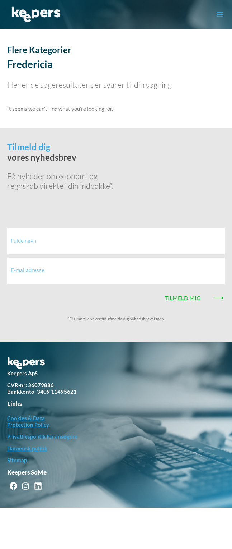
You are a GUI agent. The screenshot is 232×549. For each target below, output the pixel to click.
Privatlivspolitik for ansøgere (42, 436)
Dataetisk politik (27, 448)
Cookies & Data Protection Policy (28, 421)
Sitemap (17, 460)
